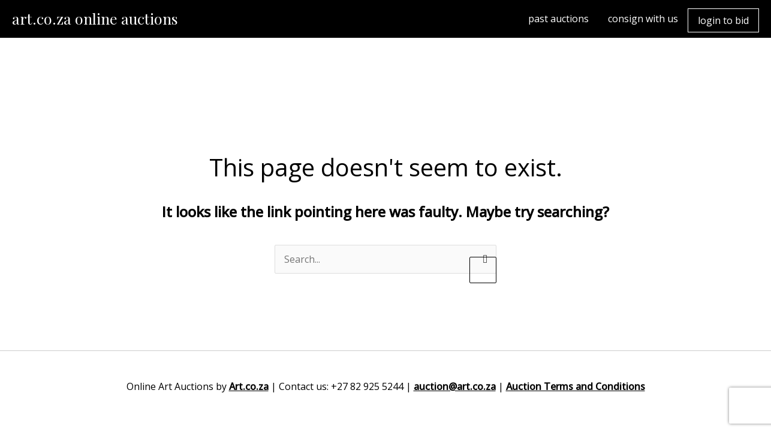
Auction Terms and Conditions (575, 386)
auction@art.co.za (455, 386)
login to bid (723, 20)
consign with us (643, 18)
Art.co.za (249, 386)
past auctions (558, 18)
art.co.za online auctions (95, 18)
